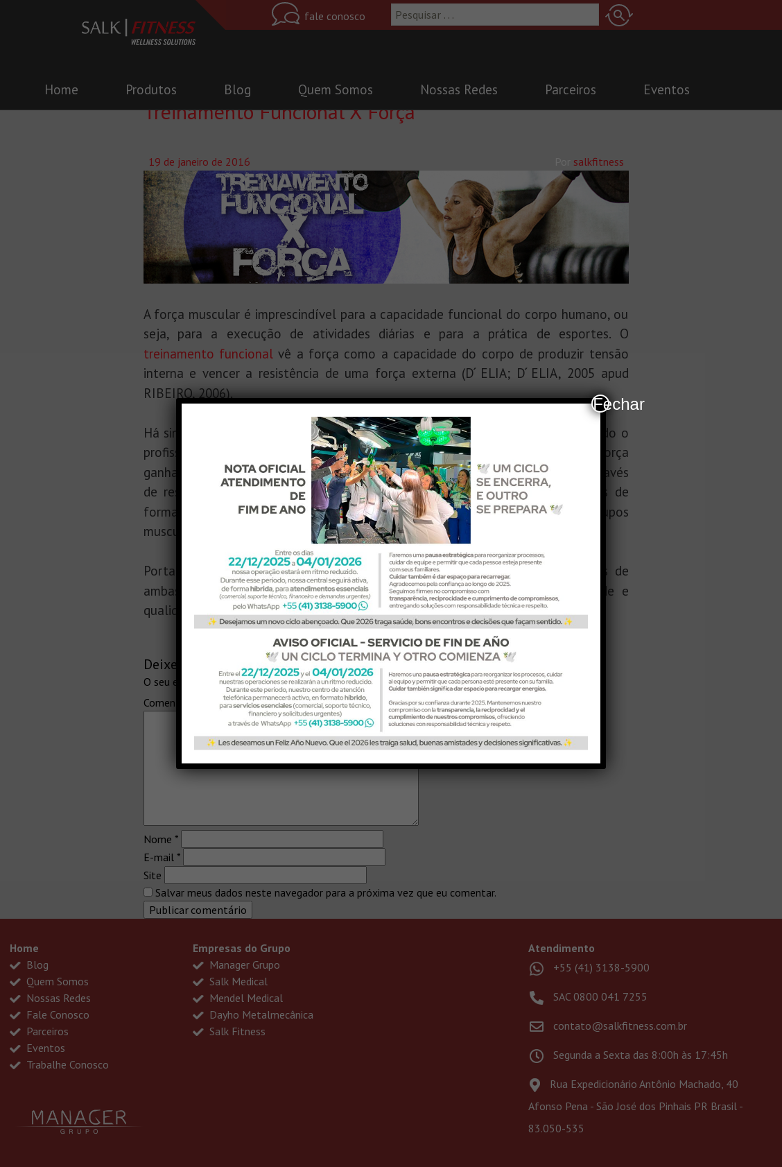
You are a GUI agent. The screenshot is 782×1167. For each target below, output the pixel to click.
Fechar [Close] (601, 404)
